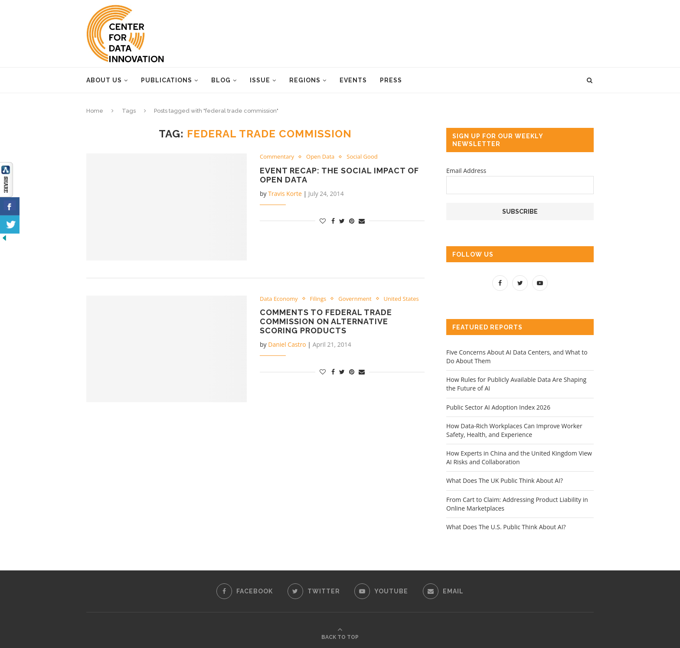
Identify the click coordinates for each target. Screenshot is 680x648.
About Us (104, 80)
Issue (260, 80)
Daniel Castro (287, 344)
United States (401, 299)
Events (353, 80)
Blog (221, 80)
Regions (304, 80)
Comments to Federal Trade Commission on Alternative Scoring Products (326, 321)
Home (94, 110)
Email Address (466, 170)
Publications (166, 80)
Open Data (320, 156)
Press (391, 80)
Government (354, 299)
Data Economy (279, 299)
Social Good (362, 156)
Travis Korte (285, 193)
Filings (318, 299)
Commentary (277, 156)
